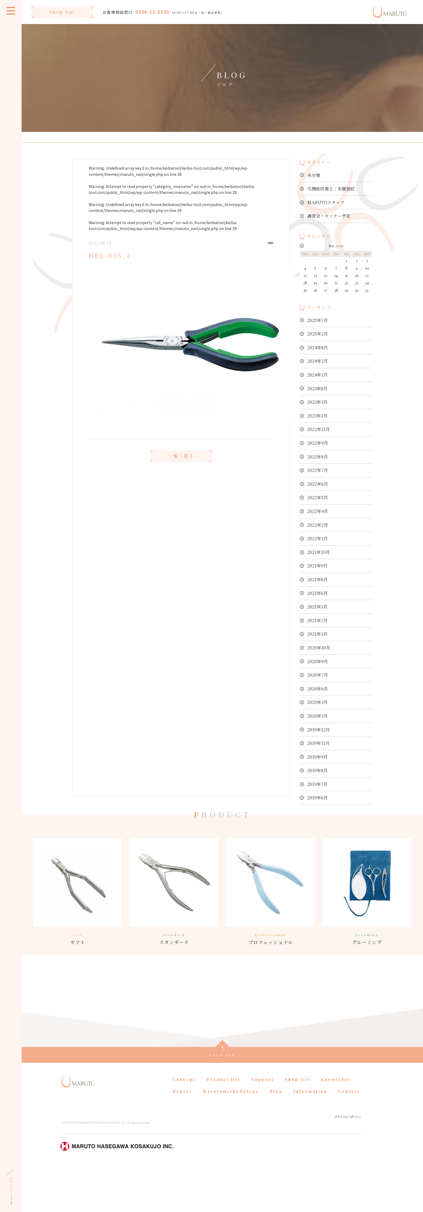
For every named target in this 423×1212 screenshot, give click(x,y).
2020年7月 (317, 675)
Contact (349, 1138)
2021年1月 (317, 634)
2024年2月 (317, 361)
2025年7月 (317, 320)
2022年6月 (317, 484)
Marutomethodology (231, 1138)
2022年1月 (317, 538)
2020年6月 (317, 689)
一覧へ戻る (181, 471)
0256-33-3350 (152, 12)
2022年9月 (317, 443)
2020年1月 (317, 716)
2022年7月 (317, 470)
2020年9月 (317, 661)
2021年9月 (317, 566)
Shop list (62, 12)
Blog (276, 1138)
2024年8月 (317, 347)
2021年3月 (317, 607)
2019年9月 (317, 757)
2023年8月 (317, 388)
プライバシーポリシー (348, 1163)
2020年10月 (318, 648)
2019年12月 (318, 730)
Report (182, 1138)
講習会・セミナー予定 (328, 216)
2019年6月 (317, 798)
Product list (223, 1126)
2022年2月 (317, 525)
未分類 (313, 175)
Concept (184, 1126)
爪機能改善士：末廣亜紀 (331, 189)
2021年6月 (317, 593)
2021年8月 (317, 579)
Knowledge (336, 1126)
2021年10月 (318, 552)
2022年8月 (317, 457)
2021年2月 (317, 620)
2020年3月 (317, 702)
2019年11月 (318, 743)
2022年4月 (317, 511)
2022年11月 (318, 429)
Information (310, 1138)
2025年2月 (317, 334)
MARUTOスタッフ (325, 202)
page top (222, 1101)
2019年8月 (317, 770)
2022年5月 (317, 497)
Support (262, 1126)
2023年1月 (317, 416)
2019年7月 (317, 784)
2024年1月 (317, 375)
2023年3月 (317, 402)
